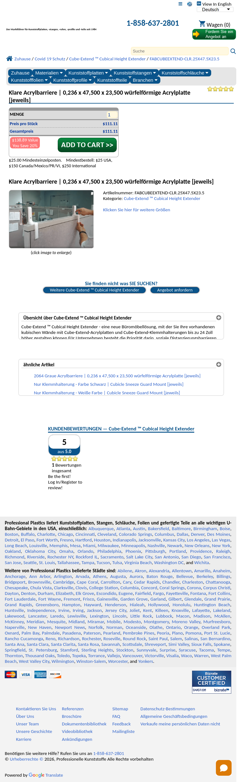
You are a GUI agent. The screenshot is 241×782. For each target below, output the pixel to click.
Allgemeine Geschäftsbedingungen (174, 716)
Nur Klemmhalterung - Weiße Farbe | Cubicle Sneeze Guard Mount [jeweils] (107, 393)
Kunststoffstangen (135, 72)
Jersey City (115, 610)
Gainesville (107, 599)
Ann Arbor (39, 576)
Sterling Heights (97, 650)
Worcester (117, 661)
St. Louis (47, 562)
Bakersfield (158, 528)
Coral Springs (172, 588)
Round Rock (134, 638)
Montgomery (156, 621)
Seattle (29, 562)
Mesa (75, 545)
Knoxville (180, 610)
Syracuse (187, 650)
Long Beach (16, 545)
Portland (177, 551)
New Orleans (197, 545)
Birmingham (205, 528)
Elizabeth (64, 593)
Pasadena (71, 633)
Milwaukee (108, 545)
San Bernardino (215, 638)
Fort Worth (47, 540)
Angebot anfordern (175, 290)
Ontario (173, 627)
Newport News (70, 627)
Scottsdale (132, 644)
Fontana (198, 593)
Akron (140, 571)
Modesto (132, 621)
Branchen (145, 80)
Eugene (126, 593)
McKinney (14, 621)
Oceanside (136, 627)
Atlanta (123, 528)
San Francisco (217, 557)
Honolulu (181, 604)
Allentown (182, 571)
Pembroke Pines (138, 633)
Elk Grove (85, 593)
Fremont (72, 599)
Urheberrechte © (26, 759)
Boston (11, 534)
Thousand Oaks (40, 655)
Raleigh (223, 551)
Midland (76, 621)
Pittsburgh (155, 551)
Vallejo (113, 655)
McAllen (222, 616)
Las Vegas (221, 540)
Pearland (111, 633)
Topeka (79, 655)
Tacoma (206, 650)
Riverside (36, 557)
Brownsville (39, 582)
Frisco (88, 599)
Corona (194, 588)
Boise (225, 528)
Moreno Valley (186, 621)
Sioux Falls (201, 644)
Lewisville (76, 616)
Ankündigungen (77, 739)
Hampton (71, 604)
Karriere (23, 739)
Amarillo (202, 571)
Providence (201, 551)
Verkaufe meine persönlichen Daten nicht (180, 724)
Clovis (81, 588)
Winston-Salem (91, 661)
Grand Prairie (217, 599)
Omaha (66, 551)
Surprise (168, 650)
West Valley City (34, 661)
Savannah (110, 644)
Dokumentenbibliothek (84, 724)
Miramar (96, 621)
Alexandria (159, 571)
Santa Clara (37, 644)
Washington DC (169, 562)
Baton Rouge (160, 576)
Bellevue (184, 576)
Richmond (14, 557)
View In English (214, 4)
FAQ (116, 716)
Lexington (99, 616)
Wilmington (62, 661)
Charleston (192, 582)
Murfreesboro (216, 621)
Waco (186, 655)
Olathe (155, 627)
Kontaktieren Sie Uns (36, 709)
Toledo (63, 655)
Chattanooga (218, 582)
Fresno (66, 540)
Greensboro (47, 604)
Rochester (91, 638)
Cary (127, 582)
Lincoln (119, 616)
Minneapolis (133, 545)
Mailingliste (123, 731)
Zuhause (20, 72)
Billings (223, 576)
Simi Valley (179, 644)
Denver (198, 534)
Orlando (85, 551)
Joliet (135, 610)
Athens (99, 576)
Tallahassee (68, 562)
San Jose (13, 562)
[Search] (180, 51)
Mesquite (56, 621)
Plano (177, 633)
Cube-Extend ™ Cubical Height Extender (162, 198)
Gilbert (175, 599)
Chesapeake (16, 588)
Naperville (14, 627)
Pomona (193, 633)
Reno (50, 638)
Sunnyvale (146, 650)
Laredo (56, 616)
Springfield (15, 650)
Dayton (12, 593)
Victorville (154, 655)
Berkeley (205, 576)
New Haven (39, 627)
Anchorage (15, 576)
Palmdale (51, 633)
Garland (158, 599)
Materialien (49, 72)
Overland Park (216, 627)
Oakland (13, 551)
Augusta (118, 576)
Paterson (91, 633)
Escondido (106, 593)
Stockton (124, 650)
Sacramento (111, 557)
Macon (183, 616)
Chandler (170, 582)
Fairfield (143, 593)
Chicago (65, 534)
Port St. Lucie (217, 633)
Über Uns (25, 716)
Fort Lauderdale (20, 599)
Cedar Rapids (147, 582)
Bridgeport (15, 582)
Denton (28, 593)
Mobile (114, 621)
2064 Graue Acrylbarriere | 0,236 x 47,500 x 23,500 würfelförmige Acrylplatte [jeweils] (117, 376)
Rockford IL (87, 557)
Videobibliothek (77, 731)
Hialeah (137, 604)
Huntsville (14, 610)
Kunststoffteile (112, 80)
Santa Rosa (88, 644)
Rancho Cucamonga (24, 638)
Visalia (172, 655)
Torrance (96, 655)
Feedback (121, 724)
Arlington (63, 576)
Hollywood (158, 604)
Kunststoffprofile (72, 80)
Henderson (115, 604)
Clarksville (63, 588)
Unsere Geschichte (34, 731)
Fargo (158, 593)
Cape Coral (87, 582)
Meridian (35, 621)
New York (221, 545)
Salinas (191, 638)
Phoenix (133, 551)
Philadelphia (109, 551)
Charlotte (46, 534)
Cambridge (63, 582)
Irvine (63, 610)
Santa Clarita (63, 644)
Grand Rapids (18, 604)
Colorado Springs (135, 534)
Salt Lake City (139, 557)
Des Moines (218, 534)
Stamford (69, 650)
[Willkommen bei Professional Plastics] (59, 23)
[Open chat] (224, 768)
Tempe (223, 650)
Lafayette (201, 610)
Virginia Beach (138, 562)
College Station (103, 588)
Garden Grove (134, 599)
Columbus (164, 534)
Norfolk (95, 627)
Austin (139, 528)
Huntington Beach (212, 604)
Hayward (92, 604)
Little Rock (141, 616)
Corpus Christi (216, 588)
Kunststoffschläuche (185, 72)
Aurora (136, 576)
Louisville (38, 545)
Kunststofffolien (29, 80)
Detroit (12, 540)
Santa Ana (14, 644)
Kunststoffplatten (88, 72)
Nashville (156, 545)
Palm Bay (30, 633)
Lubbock (164, 616)
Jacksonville (149, 540)
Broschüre (71, 716)
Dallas (182, 534)
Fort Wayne (49, 599)
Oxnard (12, 633)
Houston (102, 540)
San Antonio (167, 557)
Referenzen (72, 709)
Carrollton (110, 582)
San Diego (191, 557)
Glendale (193, 599)
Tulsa (117, 562)
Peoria (163, 633)
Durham (45, 593)
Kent (147, 610)
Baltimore (181, 528)
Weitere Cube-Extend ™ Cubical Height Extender (94, 290)
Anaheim (221, 571)
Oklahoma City (40, 551)
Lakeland (221, 610)
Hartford (83, 540)
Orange (191, 627)
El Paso (27, 540)
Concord (149, 588)
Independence (41, 610)
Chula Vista (40, 588)
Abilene (125, 571)
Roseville (111, 638)
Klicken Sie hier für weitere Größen (136, 210)
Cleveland (106, 534)
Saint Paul (158, 638)
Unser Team (27, 724)
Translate (46, 775)
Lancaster (37, 616)
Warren (201, 655)
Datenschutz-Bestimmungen (168, 709)
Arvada (82, 576)
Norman (114, 627)
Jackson (94, 610)
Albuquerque (101, 528)
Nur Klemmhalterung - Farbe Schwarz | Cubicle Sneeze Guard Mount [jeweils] (109, 384)
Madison (202, 616)
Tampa (88, 562)
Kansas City (174, 540)
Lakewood (14, 616)
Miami (89, 545)
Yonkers (145, 661)
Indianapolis (124, 540)
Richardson (68, 638)
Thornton (14, 655)
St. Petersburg (43, 650)
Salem (176, 638)
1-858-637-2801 (152, 23)
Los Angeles (198, 540)
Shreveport (155, 644)
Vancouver (132, 655)
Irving (78, 610)
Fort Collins (219, 593)
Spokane (222, 644)
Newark (174, 545)
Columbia (129, 588)
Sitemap (120, 709)
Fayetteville (177, 593)
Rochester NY (60, 557)
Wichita (201, 562)
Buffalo (28, 534)
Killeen (161, 610)
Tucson (103, 562)
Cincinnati (85, 534)
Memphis (59, 545)
